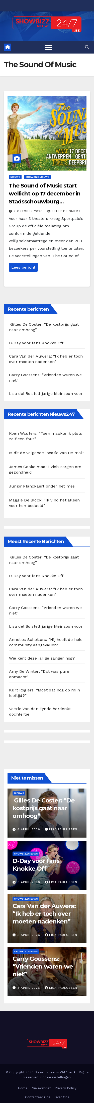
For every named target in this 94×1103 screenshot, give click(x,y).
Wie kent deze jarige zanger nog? (42, 658)
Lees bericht (23, 267)
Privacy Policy (65, 1088)
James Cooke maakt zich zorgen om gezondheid (45, 469)
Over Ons (61, 1097)
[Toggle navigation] (48, 47)
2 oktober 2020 (29, 211)
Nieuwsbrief (41, 1088)
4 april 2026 (29, 829)
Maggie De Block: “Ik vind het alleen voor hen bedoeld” (44, 503)
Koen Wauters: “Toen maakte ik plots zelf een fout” (45, 436)
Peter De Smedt (63, 211)
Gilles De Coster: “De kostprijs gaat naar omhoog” (44, 808)
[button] (87, 47)
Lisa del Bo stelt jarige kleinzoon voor (46, 393)
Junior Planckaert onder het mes (42, 486)
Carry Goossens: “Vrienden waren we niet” (43, 966)
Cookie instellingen (55, 1077)
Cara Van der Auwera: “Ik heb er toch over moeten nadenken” (44, 913)
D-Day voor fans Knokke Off (36, 343)
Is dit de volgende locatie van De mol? (46, 452)
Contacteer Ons (37, 1097)
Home (23, 1088)
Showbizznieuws (37, 177)
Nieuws (15, 177)
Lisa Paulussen (61, 829)
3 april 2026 (29, 882)
